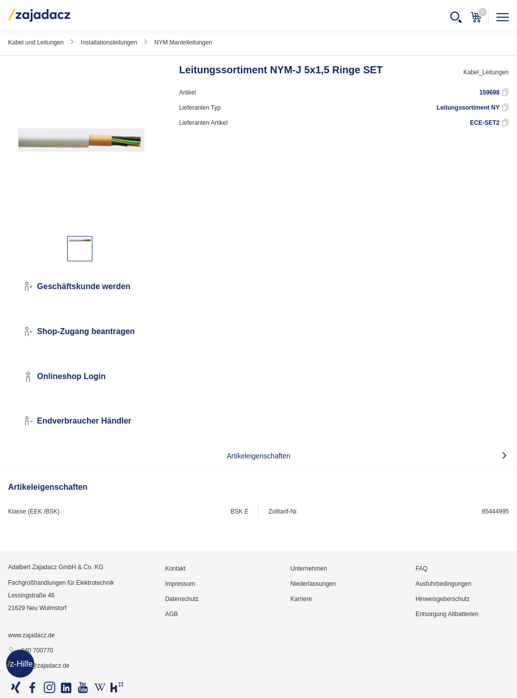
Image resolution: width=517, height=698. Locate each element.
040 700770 (30, 651)
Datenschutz (182, 598)
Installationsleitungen (109, 42)
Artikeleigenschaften (258, 456)
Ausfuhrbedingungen (444, 583)
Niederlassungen (313, 583)
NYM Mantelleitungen (183, 42)
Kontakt (175, 568)
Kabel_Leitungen (486, 72)
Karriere (301, 598)
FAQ (422, 568)
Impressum (180, 583)
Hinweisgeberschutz (443, 598)
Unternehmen (308, 568)
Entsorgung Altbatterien (447, 614)
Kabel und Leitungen (36, 42)
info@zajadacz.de (39, 666)
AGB (171, 614)
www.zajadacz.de (31, 635)
